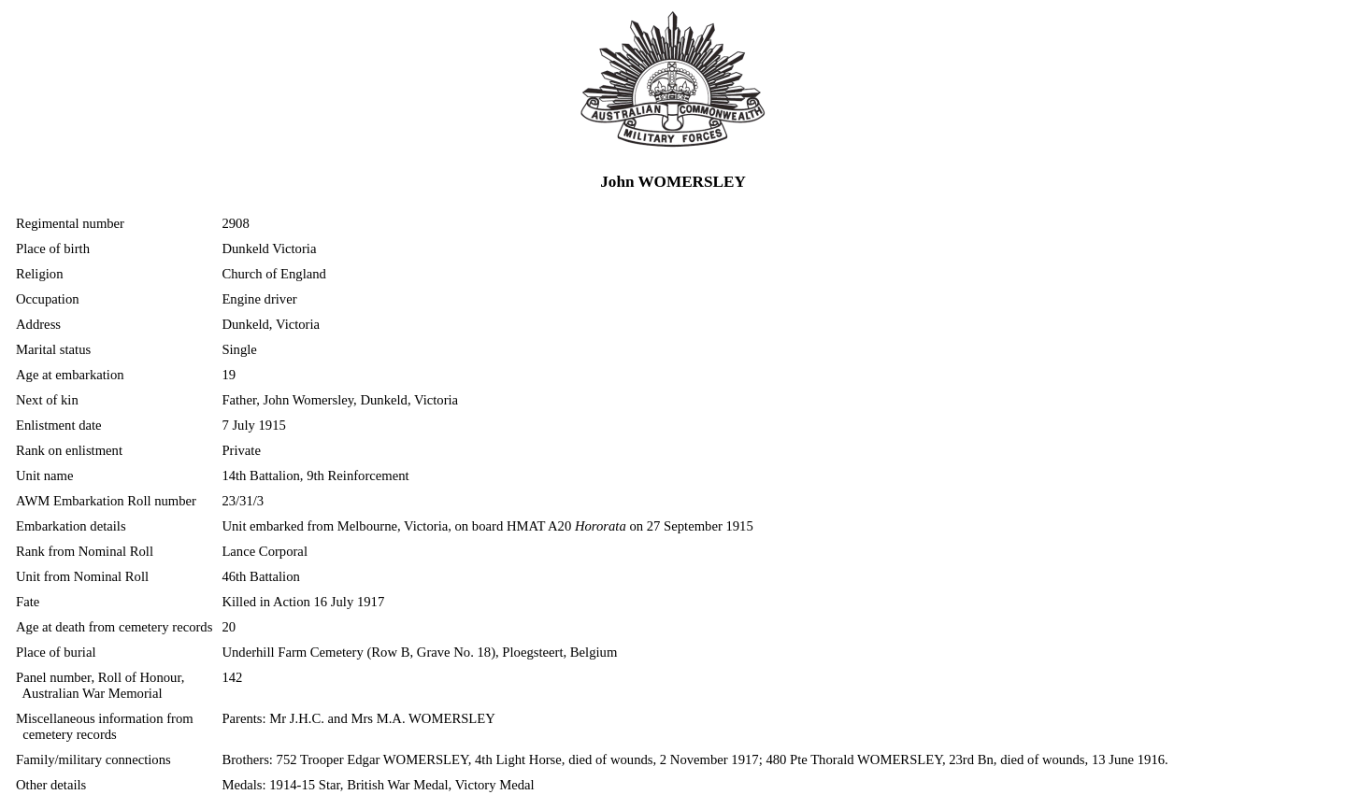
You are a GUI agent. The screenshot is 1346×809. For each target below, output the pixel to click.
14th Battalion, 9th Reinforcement (315, 475)
